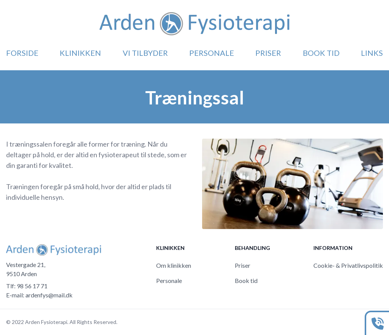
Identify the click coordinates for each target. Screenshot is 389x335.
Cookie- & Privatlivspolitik (348, 265)
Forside (22, 52)
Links (372, 52)
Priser (268, 52)
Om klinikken (173, 265)
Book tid (321, 52)
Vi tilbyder (145, 52)
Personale (211, 52)
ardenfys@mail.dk (49, 295)
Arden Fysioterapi (46, 322)
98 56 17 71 (32, 285)
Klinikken (80, 52)
